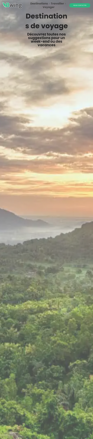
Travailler (57, 3)
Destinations (39, 3)
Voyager (49, 7)
